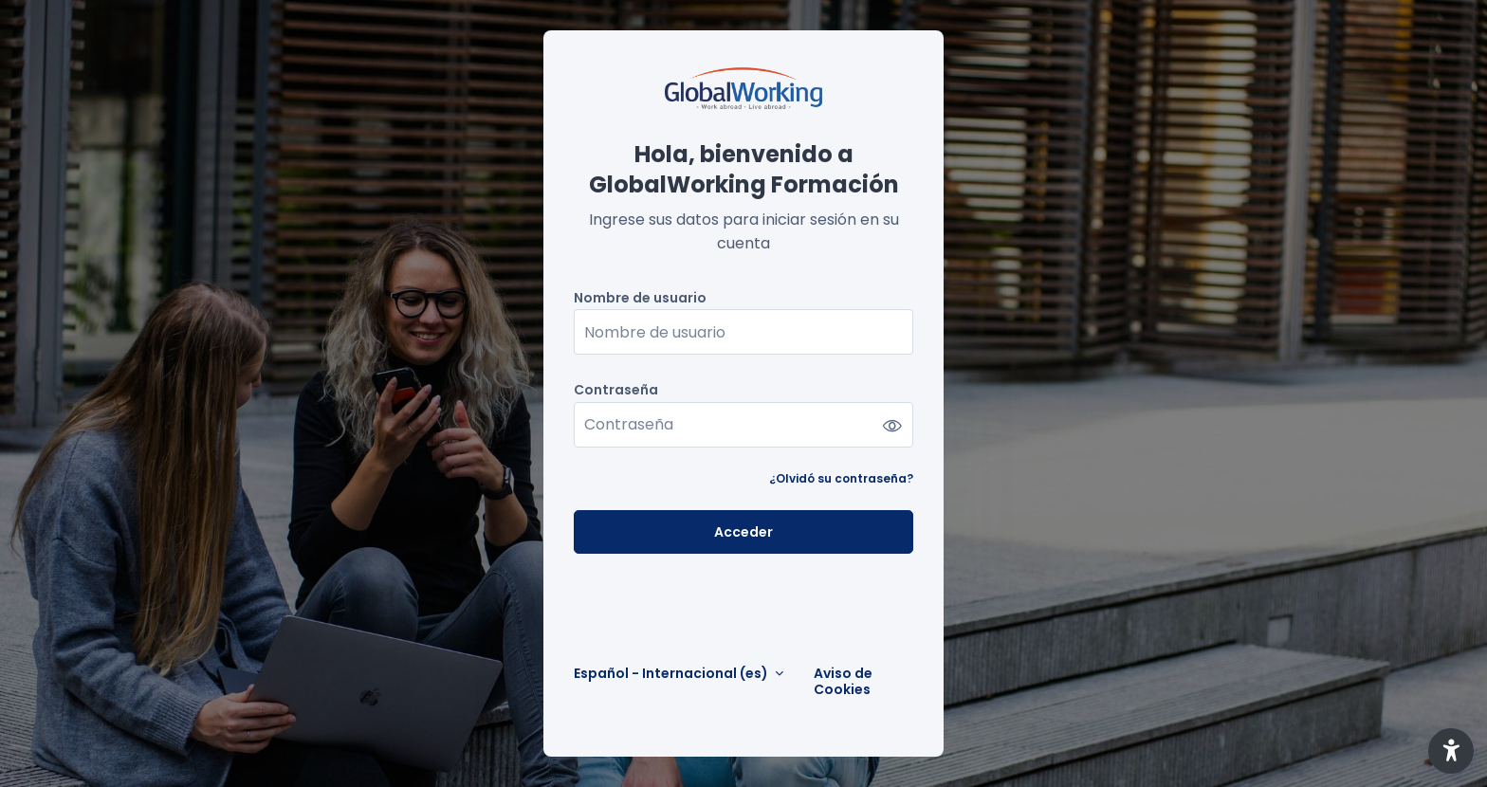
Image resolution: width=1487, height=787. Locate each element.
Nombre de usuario (640, 298)
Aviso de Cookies (843, 682)
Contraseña (616, 390)
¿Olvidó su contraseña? (841, 478)
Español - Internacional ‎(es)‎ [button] (672, 674)
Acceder (743, 531)
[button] (1451, 751)
